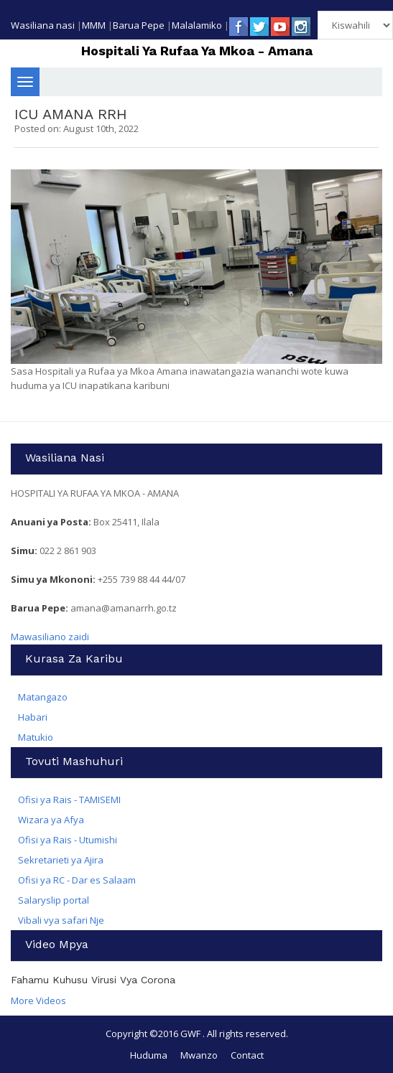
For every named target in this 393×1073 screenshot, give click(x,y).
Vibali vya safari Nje (61, 920)
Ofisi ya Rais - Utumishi (67, 839)
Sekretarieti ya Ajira (60, 859)
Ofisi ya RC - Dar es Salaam (77, 879)
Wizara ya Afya (51, 819)
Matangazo (43, 696)
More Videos (38, 1000)
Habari (32, 717)
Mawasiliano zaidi (50, 636)
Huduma (148, 1055)
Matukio (35, 737)
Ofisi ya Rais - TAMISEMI (69, 799)
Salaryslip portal (53, 900)
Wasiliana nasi (43, 25)
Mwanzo (199, 1055)
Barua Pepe (139, 25)
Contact (247, 1055)
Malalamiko (197, 25)
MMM (94, 25)
